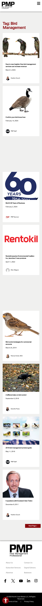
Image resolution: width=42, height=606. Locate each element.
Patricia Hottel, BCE (17, 356)
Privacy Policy (29, 601)
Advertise (9, 573)
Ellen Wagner (15, 270)
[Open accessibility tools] (5, 600)
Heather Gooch (15, 78)
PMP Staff (14, 131)
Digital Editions (30, 568)
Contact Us (28, 563)
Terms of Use (12, 601)
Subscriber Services (13, 568)
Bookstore (27, 573)
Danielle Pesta (15, 409)
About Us (9, 563)
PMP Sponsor (15, 217)
